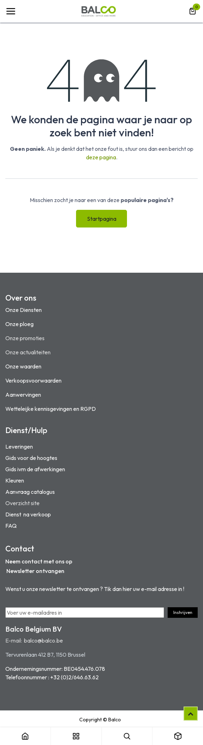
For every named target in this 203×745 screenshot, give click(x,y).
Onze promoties (25, 338)
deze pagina (101, 157)
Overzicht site (22, 503)
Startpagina (101, 218)
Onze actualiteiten (28, 352)
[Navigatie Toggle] (10, 11)
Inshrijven (182, 612)
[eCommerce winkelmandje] (192, 11)
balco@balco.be (43, 640)
